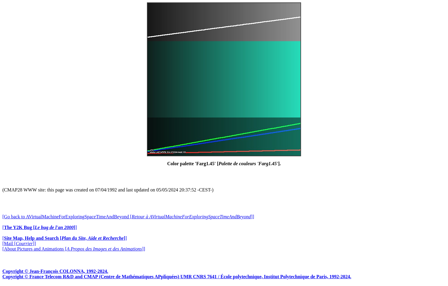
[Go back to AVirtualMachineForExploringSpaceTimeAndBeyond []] (128, 216)
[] (39, 227)
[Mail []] (19, 243)
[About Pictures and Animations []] (73, 248)
